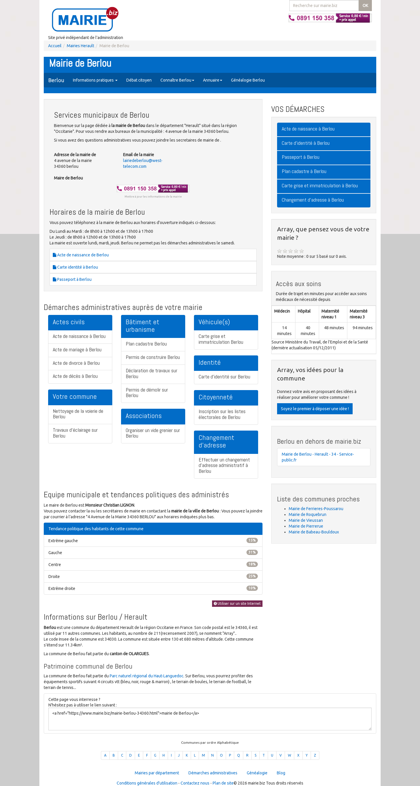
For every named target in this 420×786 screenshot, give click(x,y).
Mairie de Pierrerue (306, 526)
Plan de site (223, 783)
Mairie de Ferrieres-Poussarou (316, 508)
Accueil (55, 45)
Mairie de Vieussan (306, 520)
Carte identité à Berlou (75, 267)
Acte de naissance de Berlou (81, 255)
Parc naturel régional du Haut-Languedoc (146, 676)
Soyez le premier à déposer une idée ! (315, 408)
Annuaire (212, 80)
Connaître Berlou (177, 80)
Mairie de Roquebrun (307, 514)
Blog (281, 773)
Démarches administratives (212, 773)
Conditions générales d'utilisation (147, 783)
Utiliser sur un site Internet (237, 603)
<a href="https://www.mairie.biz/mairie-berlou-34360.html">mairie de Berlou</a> (210, 719)
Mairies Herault (80, 45)
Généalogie (257, 773)
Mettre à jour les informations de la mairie (153, 196)
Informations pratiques (95, 80)
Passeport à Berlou (72, 279)
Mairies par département (157, 773)
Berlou (56, 80)
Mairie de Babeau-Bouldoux (314, 532)
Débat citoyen (139, 80)
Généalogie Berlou (248, 80)
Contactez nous (195, 783)
